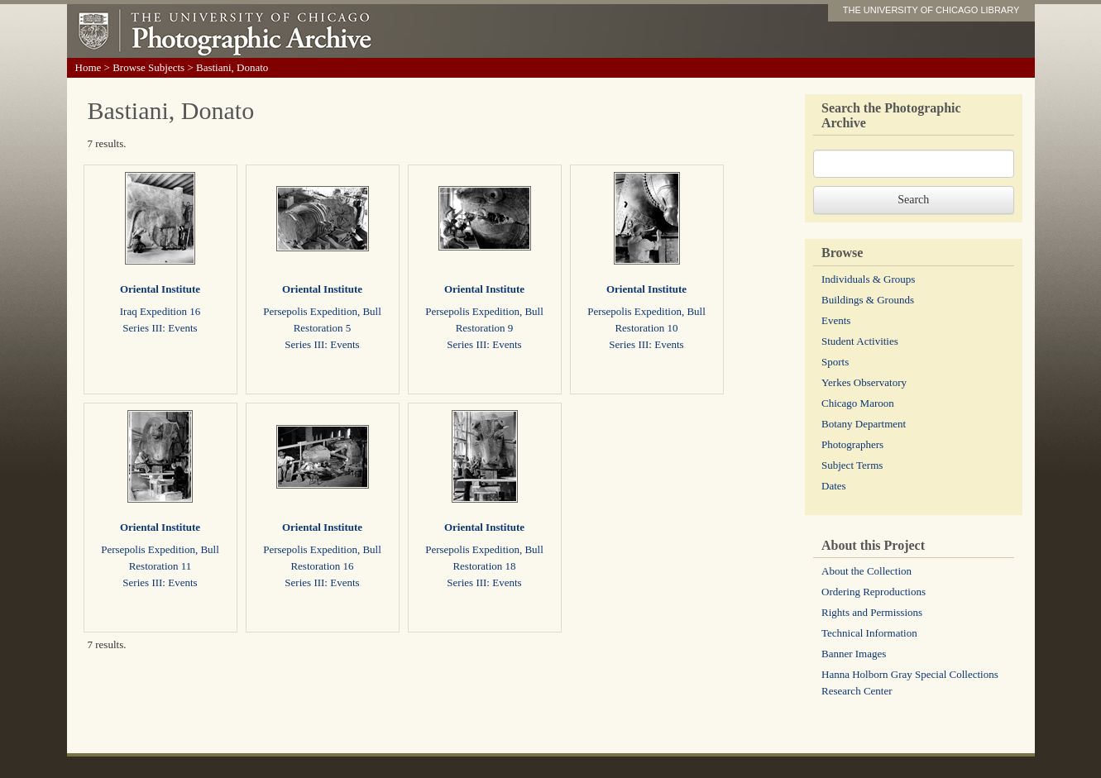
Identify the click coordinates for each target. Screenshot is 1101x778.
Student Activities (859, 341)
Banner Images (853, 653)
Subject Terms (852, 465)
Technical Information (869, 633)
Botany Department (863, 424)
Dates (833, 486)
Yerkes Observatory (864, 382)
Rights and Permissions (871, 612)
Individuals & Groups (868, 279)
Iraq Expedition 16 (160, 311)
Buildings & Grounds (867, 300)
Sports (835, 362)
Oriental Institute (160, 289)
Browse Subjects (148, 67)
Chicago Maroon (857, 403)
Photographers (852, 444)
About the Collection (866, 571)
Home (88, 67)
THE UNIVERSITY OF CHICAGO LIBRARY (931, 10)
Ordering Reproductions (873, 591)
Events (835, 320)
